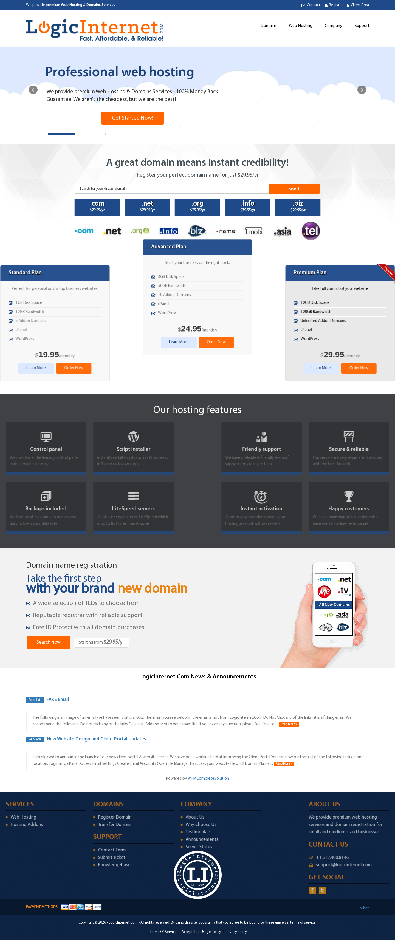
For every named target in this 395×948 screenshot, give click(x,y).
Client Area (360, 5)
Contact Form (81, 850)
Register (336, 5)
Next (361, 90)
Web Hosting (300, 26)
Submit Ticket (81, 857)
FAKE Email (57, 699)
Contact (313, 5)
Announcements (171, 839)
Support (362, 26)
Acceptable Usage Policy (201, 932)
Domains (268, 26)
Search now (48, 642)
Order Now (216, 98)
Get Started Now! (132, 118)
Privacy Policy (236, 932)
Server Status (168, 847)
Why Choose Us (170, 824)
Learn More (178, 98)
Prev (33, 90)
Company (333, 26)
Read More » (289, 724)
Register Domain (84, 817)
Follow (364, 907)
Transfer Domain (84, 824)
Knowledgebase (84, 865)
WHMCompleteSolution (208, 779)
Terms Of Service (163, 932)
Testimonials (167, 832)
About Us (164, 817)
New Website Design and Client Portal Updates (96, 739)
